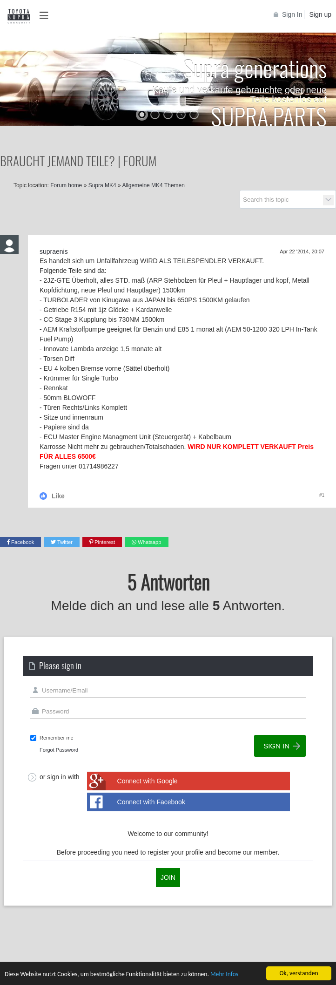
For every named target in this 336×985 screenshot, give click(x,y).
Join (168, 877)
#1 (321, 495)
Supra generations (255, 67)
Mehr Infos (224, 974)
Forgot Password (59, 750)
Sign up (320, 14)
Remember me (57, 737)
